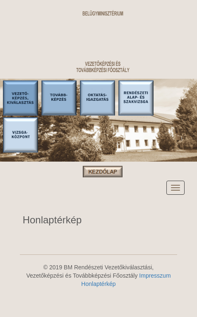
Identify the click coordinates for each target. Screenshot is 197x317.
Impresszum (155, 275)
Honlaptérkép (98, 284)
